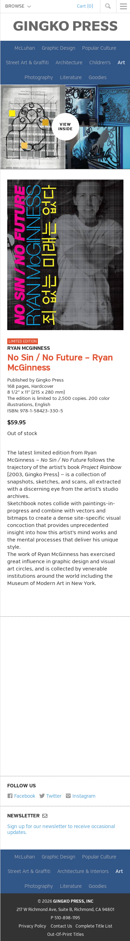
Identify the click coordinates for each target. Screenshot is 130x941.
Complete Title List (94, 926)
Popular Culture (99, 48)
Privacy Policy (32, 926)
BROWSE (18, 6)
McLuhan (24, 48)
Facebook (21, 796)
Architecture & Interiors (83, 871)
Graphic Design (58, 48)
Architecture (69, 62)
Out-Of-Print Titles (65, 935)
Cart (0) (85, 6)
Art (121, 62)
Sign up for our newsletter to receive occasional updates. (61, 829)
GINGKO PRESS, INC (73, 901)
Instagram (81, 796)
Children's (100, 62)
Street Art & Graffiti (27, 62)
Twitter (50, 796)
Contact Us (61, 926)
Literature (71, 77)
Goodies (98, 77)
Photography (38, 77)
